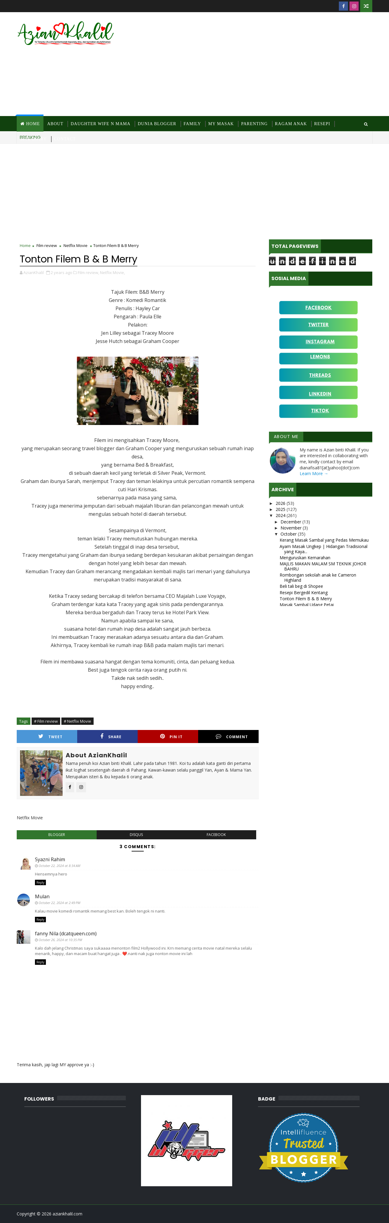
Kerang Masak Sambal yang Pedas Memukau (324, 540)
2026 (281, 503)
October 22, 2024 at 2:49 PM (59, 902)
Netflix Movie (76, 245)
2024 (281, 515)
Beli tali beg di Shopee (301, 586)
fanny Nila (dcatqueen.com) (66, 933)
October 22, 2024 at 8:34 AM (59, 865)
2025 (281, 509)
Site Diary (33, 139)
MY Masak (221, 124)
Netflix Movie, (112, 272)
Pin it (171, 736)
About (55, 124)
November (292, 528)
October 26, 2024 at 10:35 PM (60, 939)
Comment (232, 736)
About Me (286, 436)
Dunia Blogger (157, 124)
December (291, 522)
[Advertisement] (261, 64)
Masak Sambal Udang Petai (307, 605)
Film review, (88, 272)
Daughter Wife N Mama (100, 124)
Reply (40, 882)
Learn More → (314, 473)
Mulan (42, 896)
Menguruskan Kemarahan (305, 557)
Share (111, 736)
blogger (56, 834)
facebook (216, 834)
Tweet (50, 736)
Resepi (322, 124)
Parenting (254, 124)
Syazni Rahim (50, 859)
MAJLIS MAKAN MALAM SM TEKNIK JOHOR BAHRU (323, 566)
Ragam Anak (291, 124)
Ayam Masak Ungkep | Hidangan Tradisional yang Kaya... (323, 548)
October (289, 534)
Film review (46, 245)
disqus (136, 834)
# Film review (46, 721)
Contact (65, 139)
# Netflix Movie (77, 721)
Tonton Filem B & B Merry (306, 598)
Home (33, 124)
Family (192, 124)
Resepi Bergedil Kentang (304, 592)
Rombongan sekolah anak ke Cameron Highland (318, 577)
